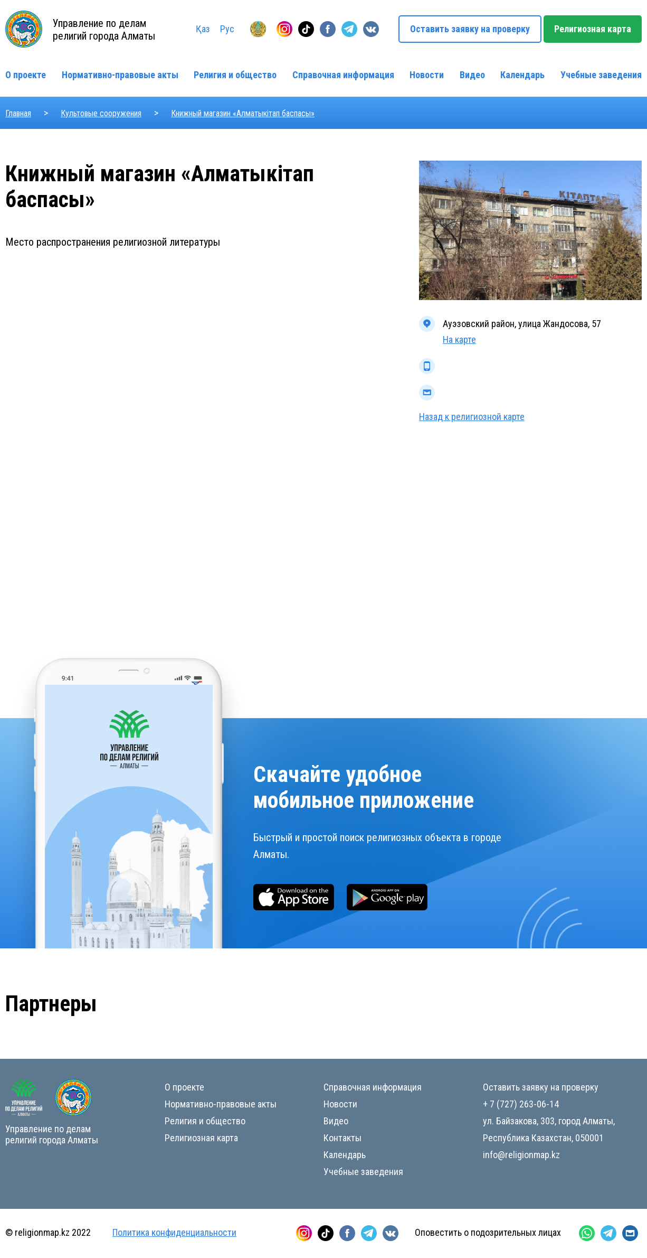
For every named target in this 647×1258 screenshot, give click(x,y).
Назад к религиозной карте (472, 416)
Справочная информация (343, 74)
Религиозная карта (592, 28)
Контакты (342, 1137)
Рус (227, 28)
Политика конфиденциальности (174, 1232)
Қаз (203, 28)
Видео (472, 74)
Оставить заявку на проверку (470, 28)
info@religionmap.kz (521, 1154)
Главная (18, 113)
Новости (427, 74)
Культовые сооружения (101, 113)
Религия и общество (235, 74)
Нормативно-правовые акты (120, 74)
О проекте (25, 74)
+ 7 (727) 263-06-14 (521, 1104)
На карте (459, 339)
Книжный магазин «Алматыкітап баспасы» (243, 113)
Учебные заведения (601, 74)
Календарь (522, 74)
